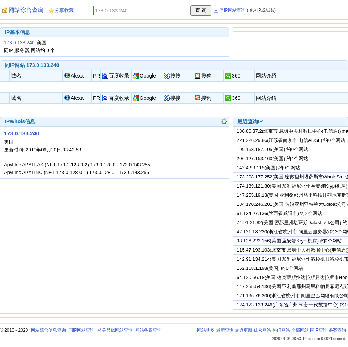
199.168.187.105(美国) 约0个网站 (272, 149)
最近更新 (243, 330)
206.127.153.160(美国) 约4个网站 (272, 158)
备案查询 (337, 330)
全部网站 (300, 330)
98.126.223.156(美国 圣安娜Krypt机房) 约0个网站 (289, 241)
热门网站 (281, 330)
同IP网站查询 (82, 330)
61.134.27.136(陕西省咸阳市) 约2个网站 (279, 213)
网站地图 (206, 330)
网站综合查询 (26, 10)
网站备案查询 (148, 330)
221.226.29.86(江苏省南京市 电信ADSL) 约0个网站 (291, 140)
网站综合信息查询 (48, 330)
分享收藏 (64, 10)
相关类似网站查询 (115, 330)
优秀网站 (262, 330)
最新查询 (225, 330)
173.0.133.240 (19, 42)
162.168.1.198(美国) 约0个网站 (270, 268)
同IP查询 (318, 330)
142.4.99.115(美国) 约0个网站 (268, 167)
